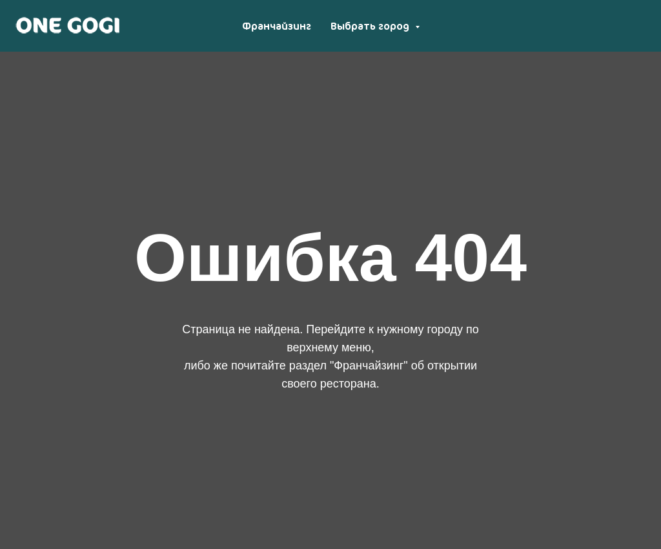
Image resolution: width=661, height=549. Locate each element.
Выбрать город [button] (371, 26)
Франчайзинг (276, 26)
